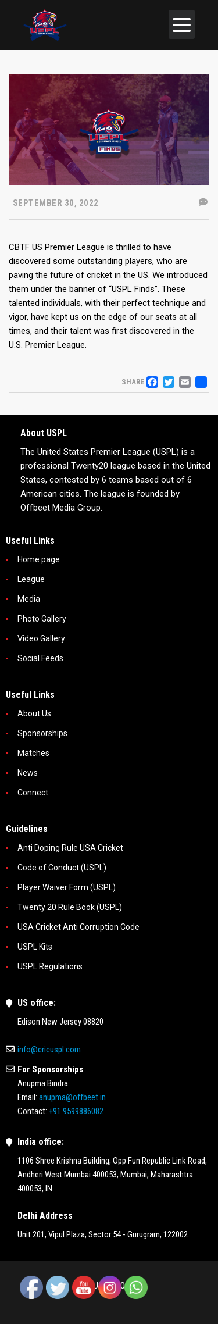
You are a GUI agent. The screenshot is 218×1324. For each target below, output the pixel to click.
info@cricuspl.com (49, 1049)
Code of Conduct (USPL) (61, 867)
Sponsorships (42, 733)
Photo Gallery (41, 618)
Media (28, 599)
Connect (32, 792)
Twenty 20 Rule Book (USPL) (69, 907)
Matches (33, 753)
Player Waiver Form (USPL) (66, 887)
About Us (34, 713)
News (27, 772)
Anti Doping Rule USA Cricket (70, 847)
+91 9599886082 (76, 1111)
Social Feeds (40, 658)
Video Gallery (41, 638)
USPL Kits (34, 946)
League (31, 579)
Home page (38, 559)
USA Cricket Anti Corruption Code (78, 927)
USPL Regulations (50, 966)
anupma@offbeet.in (72, 1097)
